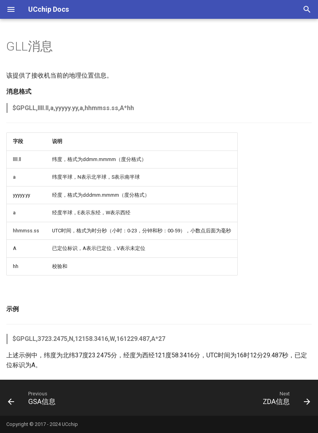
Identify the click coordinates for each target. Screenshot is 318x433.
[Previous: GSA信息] (33, 397)
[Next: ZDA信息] (284, 397)
